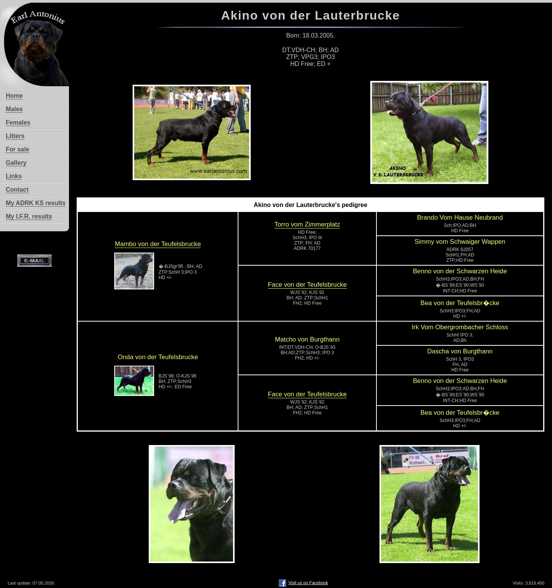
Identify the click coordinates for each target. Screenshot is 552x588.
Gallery (16, 162)
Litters (15, 136)
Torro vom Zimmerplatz (307, 224)
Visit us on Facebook (303, 582)
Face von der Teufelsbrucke (307, 284)
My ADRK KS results (36, 203)
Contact (17, 189)
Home (14, 95)
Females (18, 122)
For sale (17, 149)
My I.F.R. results (29, 216)
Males (14, 109)
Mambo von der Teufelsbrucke (158, 244)
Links (14, 176)
